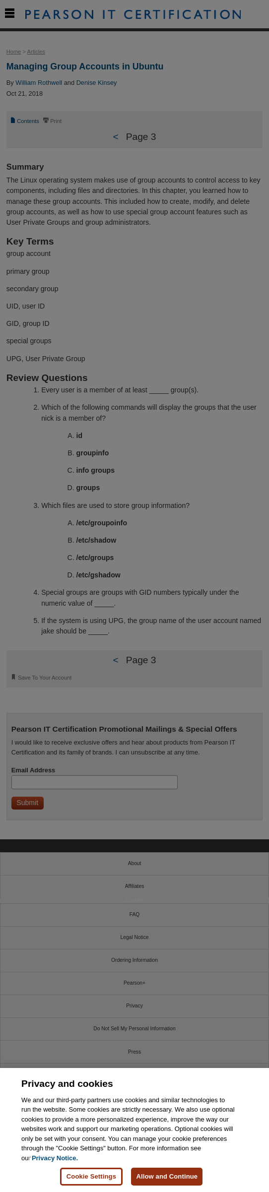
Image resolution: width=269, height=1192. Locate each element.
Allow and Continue (167, 1176)
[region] (134, 1130)
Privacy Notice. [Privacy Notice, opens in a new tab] (55, 1158)
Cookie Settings (91, 1176)
